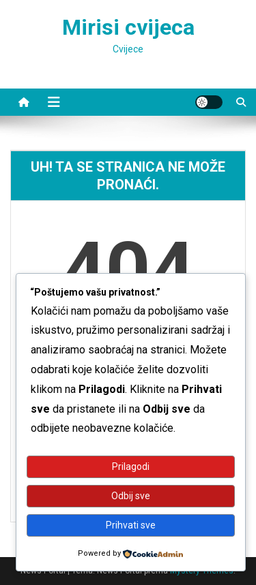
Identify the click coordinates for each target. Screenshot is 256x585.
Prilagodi (131, 466)
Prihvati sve (131, 525)
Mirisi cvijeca (128, 27)
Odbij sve (130, 495)
